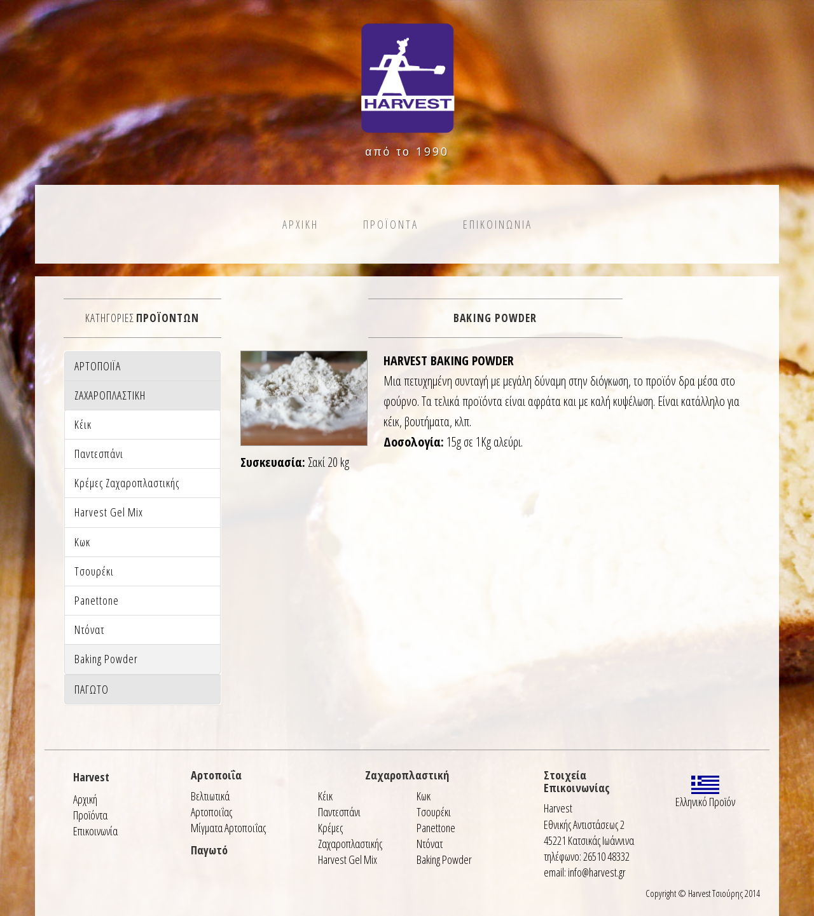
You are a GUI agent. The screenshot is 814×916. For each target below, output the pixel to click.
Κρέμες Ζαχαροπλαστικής (350, 835)
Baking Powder (444, 859)
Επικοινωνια (497, 224)
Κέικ (325, 796)
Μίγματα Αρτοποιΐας (228, 827)
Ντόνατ (430, 843)
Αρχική (85, 799)
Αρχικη (300, 224)
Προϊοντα (390, 224)
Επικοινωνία (95, 831)
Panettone (436, 827)
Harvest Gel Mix (347, 859)
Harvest (91, 777)
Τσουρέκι (434, 811)
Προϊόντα (90, 815)
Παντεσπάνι (339, 811)
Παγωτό (209, 850)
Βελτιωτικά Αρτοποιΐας (211, 803)
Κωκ (424, 796)
